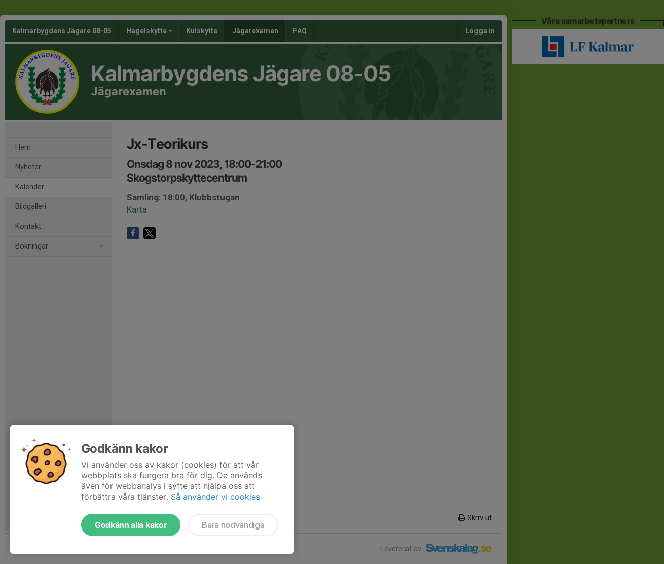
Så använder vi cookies (215, 496)
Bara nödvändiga (233, 525)
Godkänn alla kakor (131, 525)
